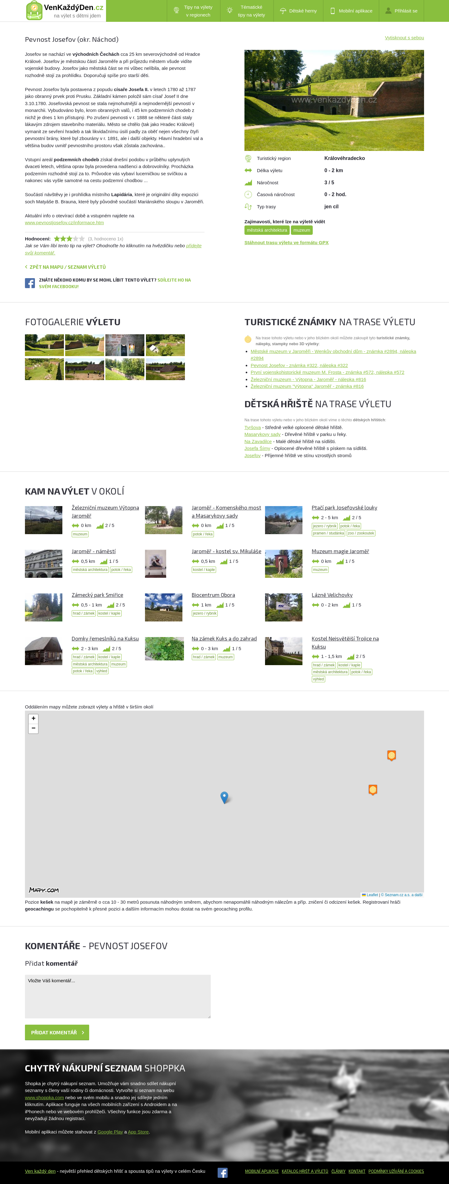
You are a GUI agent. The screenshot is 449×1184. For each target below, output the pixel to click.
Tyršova (252, 427)
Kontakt (357, 1171)
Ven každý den (40, 1171)
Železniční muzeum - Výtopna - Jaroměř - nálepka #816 (308, 379)
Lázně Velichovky (332, 595)
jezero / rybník (324, 526)
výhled (101, 671)
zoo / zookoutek (361, 533)
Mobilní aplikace (351, 11)
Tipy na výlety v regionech (193, 10)
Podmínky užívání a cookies (396, 1171)
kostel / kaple (204, 570)
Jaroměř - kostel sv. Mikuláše (226, 551)
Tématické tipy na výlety (246, 10)
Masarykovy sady (262, 434)
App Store (138, 1131)
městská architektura (267, 230)
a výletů (319, 1171)
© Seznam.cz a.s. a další (401, 895)
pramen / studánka (328, 533)
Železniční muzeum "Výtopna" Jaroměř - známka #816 (307, 386)
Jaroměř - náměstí (94, 551)
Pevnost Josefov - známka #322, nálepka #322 (299, 365)
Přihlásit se (401, 10)
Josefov (252, 455)
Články (338, 1171)
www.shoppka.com (44, 1097)
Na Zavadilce (258, 441)
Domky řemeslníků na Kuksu (105, 638)
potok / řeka (203, 534)
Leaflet (370, 895)
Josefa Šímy (257, 448)
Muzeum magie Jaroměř (340, 551)
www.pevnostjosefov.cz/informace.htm (64, 222)
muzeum (301, 230)
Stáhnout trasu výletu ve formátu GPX (286, 242)
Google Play (110, 1131)
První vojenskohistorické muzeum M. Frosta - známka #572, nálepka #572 (327, 372)
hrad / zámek (83, 613)
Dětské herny (298, 11)
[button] (224, 797)
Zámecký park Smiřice (97, 595)
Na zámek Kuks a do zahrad (224, 638)
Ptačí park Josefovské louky (344, 507)
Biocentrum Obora (213, 595)
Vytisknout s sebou (404, 37)
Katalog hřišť (296, 1171)
